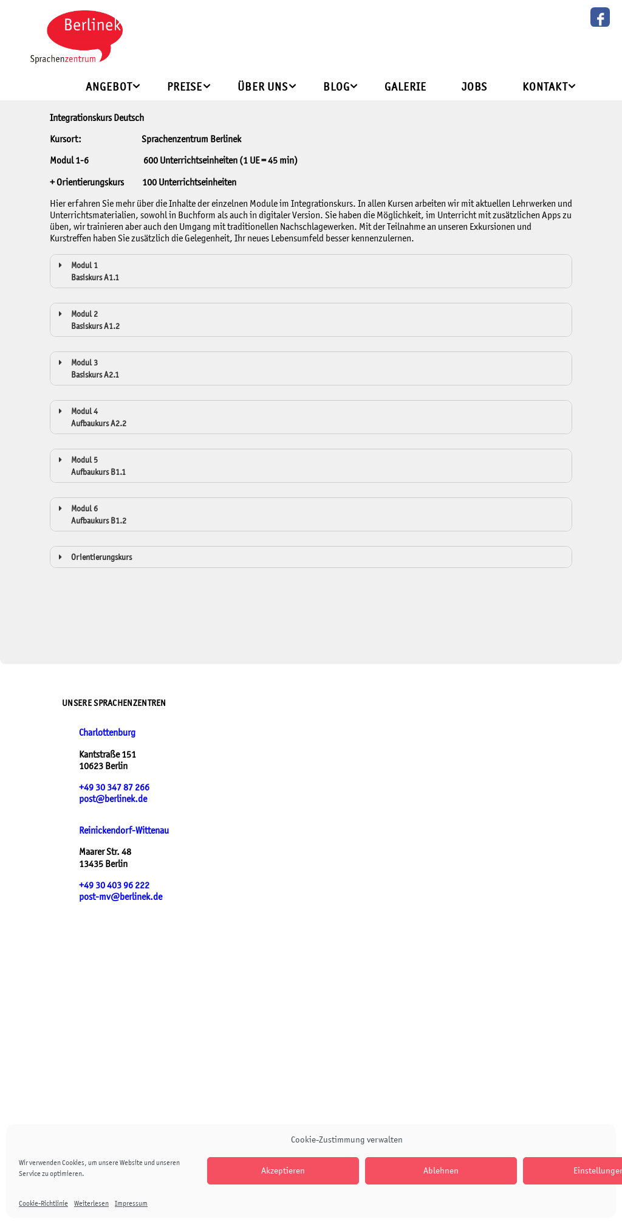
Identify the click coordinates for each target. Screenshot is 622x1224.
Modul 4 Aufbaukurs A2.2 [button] (90, 416)
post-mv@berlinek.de (120, 896)
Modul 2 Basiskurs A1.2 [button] (87, 319)
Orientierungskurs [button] (93, 557)
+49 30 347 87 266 (114, 787)
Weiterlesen (91, 1203)
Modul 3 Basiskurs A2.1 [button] (87, 367)
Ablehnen (441, 1170)
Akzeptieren (283, 1170)
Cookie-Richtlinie (43, 1203)
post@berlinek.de (113, 798)
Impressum (131, 1203)
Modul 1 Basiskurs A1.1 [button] (87, 270)
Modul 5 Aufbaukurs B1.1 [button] (90, 465)
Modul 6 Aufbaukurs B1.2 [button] (90, 513)
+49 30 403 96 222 (114, 885)
